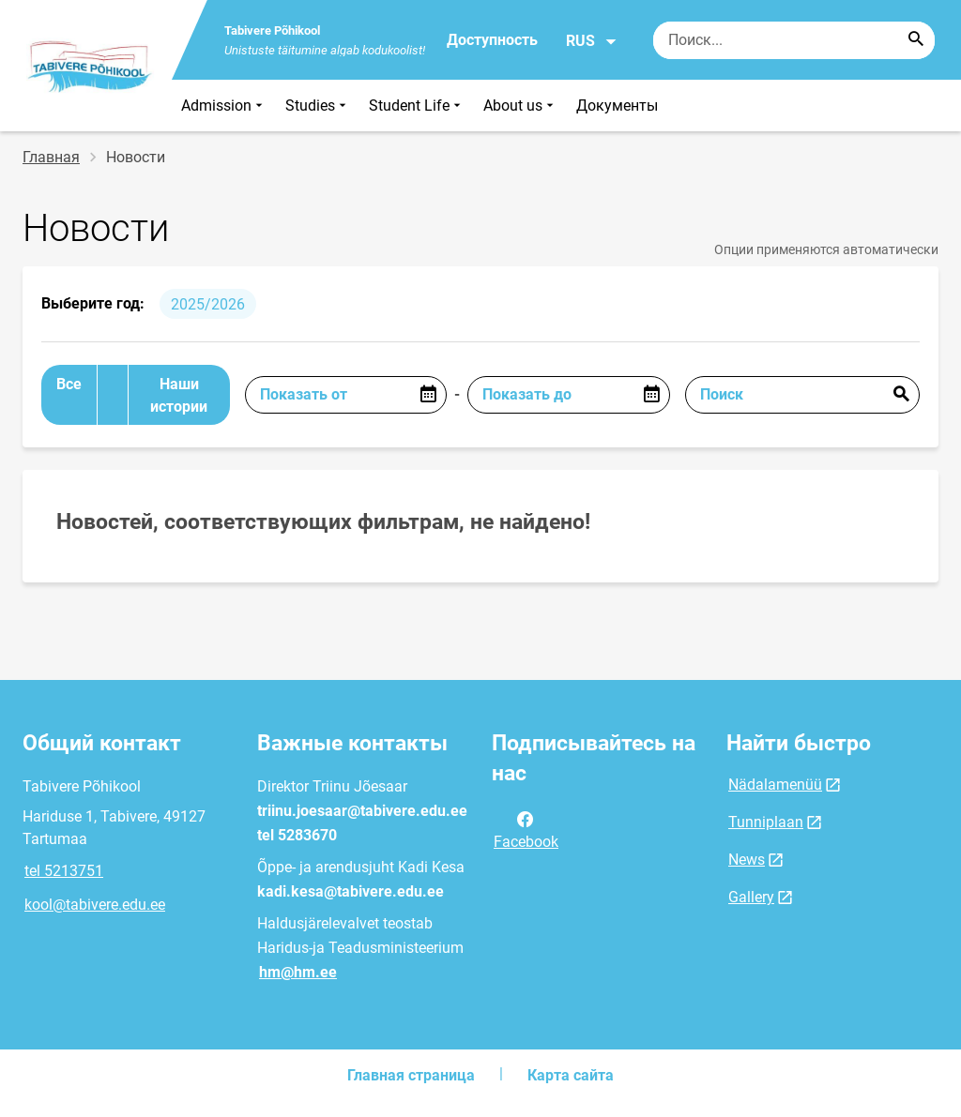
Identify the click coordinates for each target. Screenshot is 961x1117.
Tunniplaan (765, 822)
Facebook (526, 829)
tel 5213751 (63, 871)
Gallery (751, 897)
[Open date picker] (428, 395)
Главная (51, 157)
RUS (592, 41)
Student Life (417, 105)
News (746, 859)
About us (520, 105)
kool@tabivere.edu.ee (94, 904)
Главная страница (411, 1075)
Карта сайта (570, 1075)
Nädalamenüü (775, 784)
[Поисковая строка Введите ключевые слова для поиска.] (794, 40)
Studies (317, 105)
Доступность (492, 40)
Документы (617, 105)
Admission (224, 105)
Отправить (901, 395)
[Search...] (916, 40)
